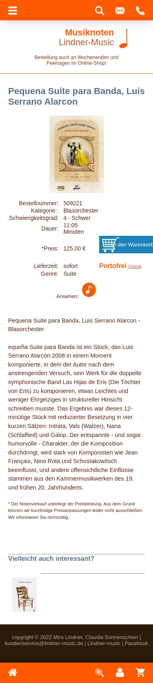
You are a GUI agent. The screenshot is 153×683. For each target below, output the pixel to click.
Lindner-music (103, 643)
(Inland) (135, 266)
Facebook (136, 643)
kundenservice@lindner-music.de (44, 643)
